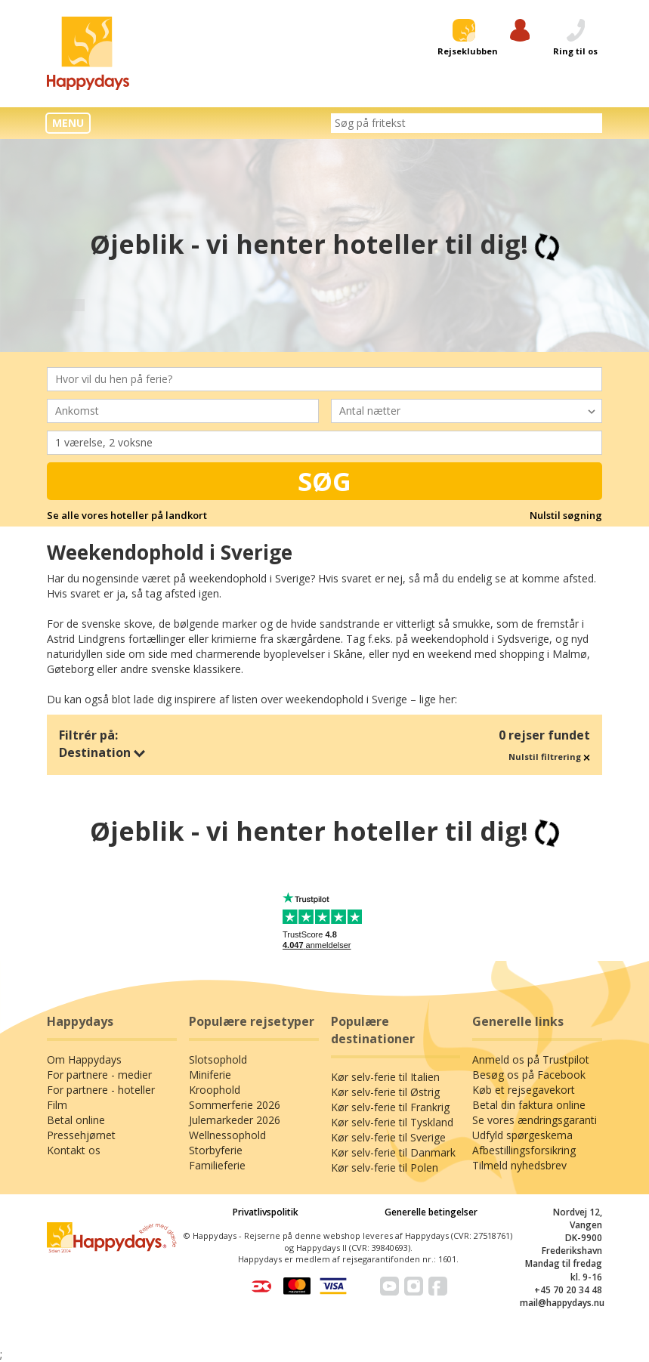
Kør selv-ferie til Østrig (385, 1092)
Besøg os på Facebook (529, 1074)
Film (57, 1105)
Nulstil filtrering (549, 756)
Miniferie (210, 1074)
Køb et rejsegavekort (523, 1089)
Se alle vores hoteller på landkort (127, 515)
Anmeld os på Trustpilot (530, 1059)
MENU (68, 123)
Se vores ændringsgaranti (534, 1120)
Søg (324, 481)
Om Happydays (84, 1059)
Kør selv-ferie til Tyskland (392, 1122)
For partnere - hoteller (101, 1089)
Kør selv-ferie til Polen (384, 1167)
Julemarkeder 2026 (234, 1120)
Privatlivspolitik (265, 1212)
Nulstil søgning (566, 515)
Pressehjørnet (81, 1135)
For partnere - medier (99, 1074)
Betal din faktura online (529, 1105)
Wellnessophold (227, 1135)
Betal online (76, 1120)
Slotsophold (218, 1059)
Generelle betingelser (431, 1212)
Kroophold (214, 1089)
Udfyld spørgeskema (522, 1135)
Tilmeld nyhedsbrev (519, 1165)
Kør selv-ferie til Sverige (388, 1137)
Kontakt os (73, 1150)
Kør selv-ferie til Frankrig (390, 1107)
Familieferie (217, 1165)
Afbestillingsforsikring (524, 1150)
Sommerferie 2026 (234, 1105)
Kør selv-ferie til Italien (385, 1077)
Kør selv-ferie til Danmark (393, 1152)
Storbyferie (216, 1150)
